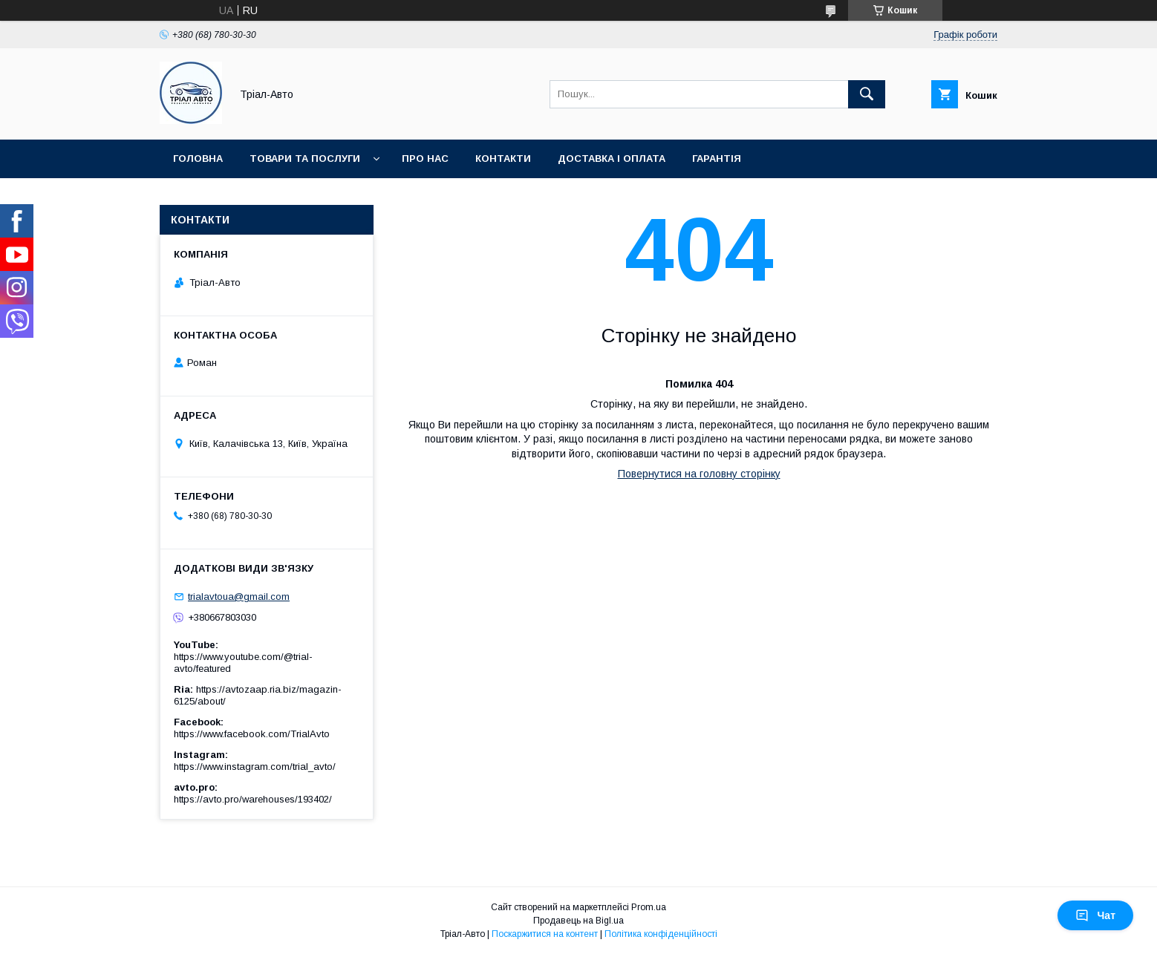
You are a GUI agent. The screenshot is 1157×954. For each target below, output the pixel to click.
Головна (198, 158)
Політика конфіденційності (660, 934)
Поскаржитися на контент (545, 934)
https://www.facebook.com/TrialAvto (252, 733)
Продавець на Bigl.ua (578, 920)
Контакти (503, 158)
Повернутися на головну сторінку (699, 474)
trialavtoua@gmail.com (239, 596)
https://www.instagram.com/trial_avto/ (255, 766)
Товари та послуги (305, 158)
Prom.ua (648, 907)
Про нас (425, 158)
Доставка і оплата (611, 158)
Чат (1095, 915)
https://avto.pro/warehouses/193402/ (253, 799)
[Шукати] (866, 94)
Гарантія (716, 158)
